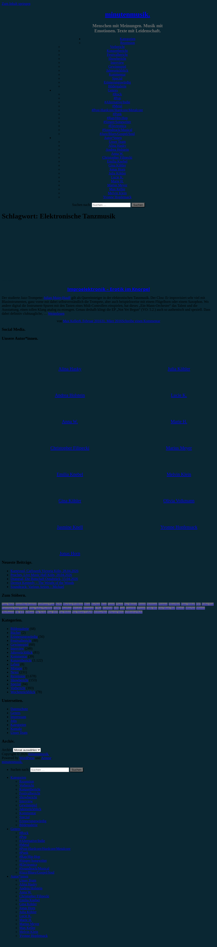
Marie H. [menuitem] (25, 920)
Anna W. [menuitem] (25, 892)
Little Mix (151, 608)
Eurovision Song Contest (15, 608)
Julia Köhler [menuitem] (28, 912)
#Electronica (117, 126)
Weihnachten (100, 612)
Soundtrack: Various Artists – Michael (37, 587)
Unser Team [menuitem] (27, 880)
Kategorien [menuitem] (18, 777)
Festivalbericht (117, 54)
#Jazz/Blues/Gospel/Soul (117, 134)
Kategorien (127, 39)
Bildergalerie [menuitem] (28, 825)
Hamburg (67, 608)
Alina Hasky (117, 145)
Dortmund (152, 604)
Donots (142, 604)
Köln (116, 608)
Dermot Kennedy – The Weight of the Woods (42, 583)
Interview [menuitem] (26, 801)
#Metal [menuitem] (24, 845)
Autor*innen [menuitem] (19, 876)
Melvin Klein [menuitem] (28, 932)
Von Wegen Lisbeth (82, 612)
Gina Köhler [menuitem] (28, 904)
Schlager (29, 612)
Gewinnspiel (117, 66)
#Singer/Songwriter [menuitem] (33, 860)
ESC (198, 604)
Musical (180, 608)
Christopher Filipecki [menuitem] (34, 896)
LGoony (141, 608)
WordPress (26, 758)
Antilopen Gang (46, 604)
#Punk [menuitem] (23, 852)
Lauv (122, 608)
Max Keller (117, 189)
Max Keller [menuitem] (27, 928)
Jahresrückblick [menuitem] (30, 809)
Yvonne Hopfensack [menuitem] (33, 936)
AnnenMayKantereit (26, 604)
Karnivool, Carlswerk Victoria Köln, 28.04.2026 (44, 571)
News (14, 672)
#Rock (117, 94)
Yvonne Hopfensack (117, 197)
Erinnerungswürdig (117, 82)
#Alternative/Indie (117, 102)
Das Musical (130, 604)
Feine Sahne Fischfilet (40, 608)
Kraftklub (107, 608)
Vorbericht (117, 47)
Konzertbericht (117, 51)
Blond (87, 604)
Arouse (46, 758)
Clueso (119, 604)
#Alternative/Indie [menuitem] (32, 841)
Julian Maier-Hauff (57, 298)
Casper (111, 604)
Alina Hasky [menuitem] (28, 884)
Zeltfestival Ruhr (134, 612)
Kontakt (16, 729)
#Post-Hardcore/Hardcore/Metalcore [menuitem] (45, 849)
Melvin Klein (117, 193)
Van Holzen (65, 612)
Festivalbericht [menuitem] (29, 793)
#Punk (117, 114)
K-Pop (98, 608)
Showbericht (117, 58)
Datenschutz (19, 709)
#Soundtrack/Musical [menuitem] (34, 868)
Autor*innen (113, 138)
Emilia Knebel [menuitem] (29, 900)
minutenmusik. (127, 14)
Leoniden (131, 608)
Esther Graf (208, 604)
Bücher (16, 632)
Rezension (127, 43)
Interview (117, 62)
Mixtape (16, 668)
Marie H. (117, 181)
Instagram (88, 608)
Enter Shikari (188, 604)
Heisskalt (77, 608)
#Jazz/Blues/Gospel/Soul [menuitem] (36, 872)
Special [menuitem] (24, 817)
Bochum (95, 604)
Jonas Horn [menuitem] (27, 908)
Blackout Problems (73, 604)
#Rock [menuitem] (23, 833)
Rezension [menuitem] (26, 781)
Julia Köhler (117, 173)
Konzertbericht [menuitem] (29, 789)
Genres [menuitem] (15, 829)
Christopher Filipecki (117, 157)
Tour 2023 (52, 612)
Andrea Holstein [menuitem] (30, 888)
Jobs (14, 721)
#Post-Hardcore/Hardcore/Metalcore (117, 110)
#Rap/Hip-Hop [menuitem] (29, 856)
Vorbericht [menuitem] (26, 785)
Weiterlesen (56, 313)
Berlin (58, 604)
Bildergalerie (117, 86)
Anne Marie (8, 604)
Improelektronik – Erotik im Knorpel (108, 289)
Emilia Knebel (117, 161)
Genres (113, 90)
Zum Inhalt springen (16, 3)
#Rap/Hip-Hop (117, 118)
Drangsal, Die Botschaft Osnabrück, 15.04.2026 (44, 579)
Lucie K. (117, 177)
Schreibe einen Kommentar (141, 321)
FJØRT (57, 608)
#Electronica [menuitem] (28, 864)
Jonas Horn (117, 169)
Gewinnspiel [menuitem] (28, 805)
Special (117, 78)
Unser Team (117, 142)
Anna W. (117, 153)
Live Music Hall (166, 608)
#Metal (117, 106)
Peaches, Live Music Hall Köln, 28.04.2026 (41, 575)
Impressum (18, 717)
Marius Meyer (117, 185)
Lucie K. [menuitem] (25, 916)
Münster (200, 608)
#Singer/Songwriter (117, 122)
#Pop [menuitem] (23, 837)
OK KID (19, 612)
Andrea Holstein (117, 149)
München (190, 608)
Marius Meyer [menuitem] (29, 924)
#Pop (117, 98)
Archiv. (7, 750)
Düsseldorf (174, 604)
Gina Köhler (117, 165)
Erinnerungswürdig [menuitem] (32, 821)
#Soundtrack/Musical (117, 130)
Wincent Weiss (116, 612)
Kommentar (117, 74)
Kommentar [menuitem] (27, 813)
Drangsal (163, 604)
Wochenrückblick (23, 692)
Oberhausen (8, 612)
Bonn (104, 604)
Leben (15, 664)
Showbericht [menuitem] (28, 797)
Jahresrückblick (117, 70)
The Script (40, 612)
